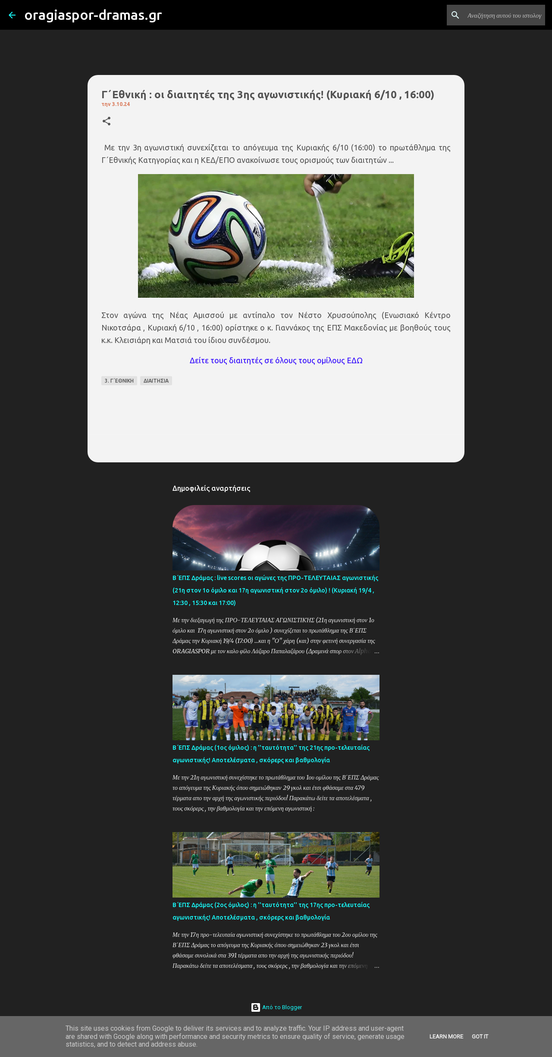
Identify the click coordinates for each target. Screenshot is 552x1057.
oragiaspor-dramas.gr (93, 14)
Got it (480, 1036)
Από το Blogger (276, 1007)
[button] (106, 122)
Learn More (446, 1036)
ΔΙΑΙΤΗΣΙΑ (156, 381)
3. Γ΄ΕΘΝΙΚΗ (119, 381)
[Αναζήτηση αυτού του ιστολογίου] (500, 15)
